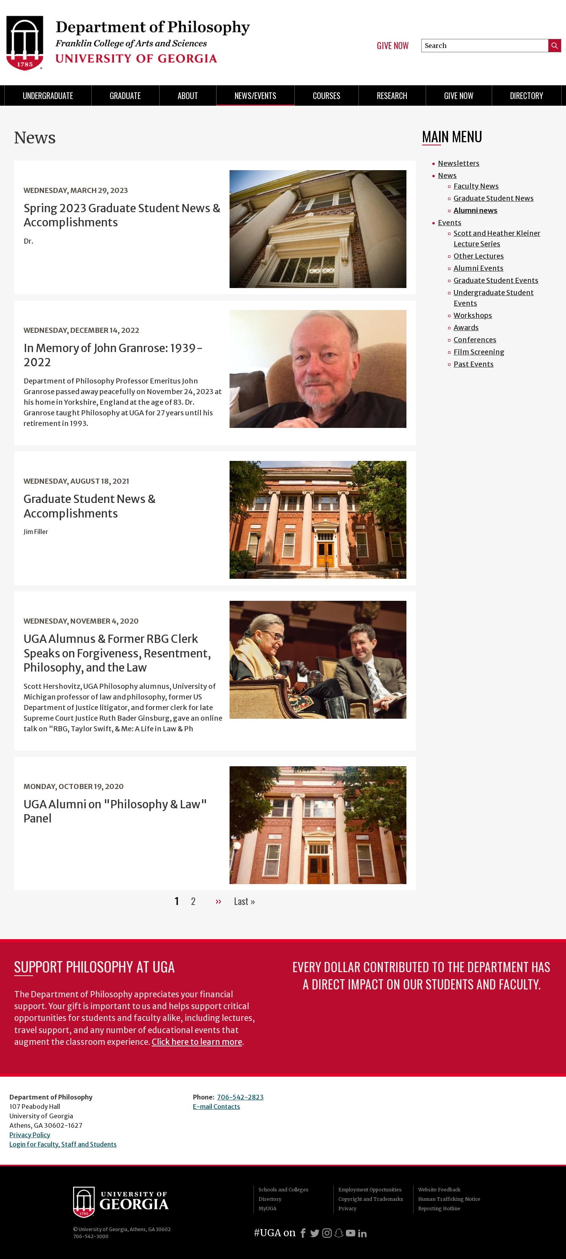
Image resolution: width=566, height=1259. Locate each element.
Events (449, 222)
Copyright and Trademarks (370, 1199)
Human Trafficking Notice (449, 1199)
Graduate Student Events (496, 280)
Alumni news (476, 210)
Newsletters (459, 163)
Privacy (347, 1208)
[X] (315, 1233)
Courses (326, 95)
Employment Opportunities (370, 1190)
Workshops (473, 315)
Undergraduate (48, 95)
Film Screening (479, 351)
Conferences (475, 339)
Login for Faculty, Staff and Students (63, 1144)
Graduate (125, 95)
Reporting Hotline (439, 1208)
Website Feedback (439, 1190)
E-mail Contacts (216, 1106)
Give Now (393, 45)
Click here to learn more (197, 1042)
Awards (466, 327)
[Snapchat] (339, 1233)
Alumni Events (479, 268)
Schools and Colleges (284, 1190)
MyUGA (267, 1208)
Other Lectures (479, 256)
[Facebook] (303, 1233)
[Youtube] (350, 1233)
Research (392, 95)
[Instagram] (327, 1233)
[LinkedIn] (362, 1233)
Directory (526, 95)
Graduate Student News (494, 198)
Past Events (474, 364)
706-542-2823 (240, 1097)
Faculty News (476, 186)
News (447, 175)
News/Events (255, 95)
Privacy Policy (29, 1135)
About (188, 95)
